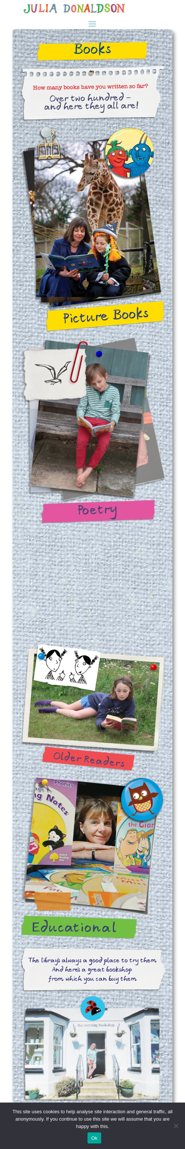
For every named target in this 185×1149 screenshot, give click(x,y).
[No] (175, 1125)
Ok (94, 1138)
